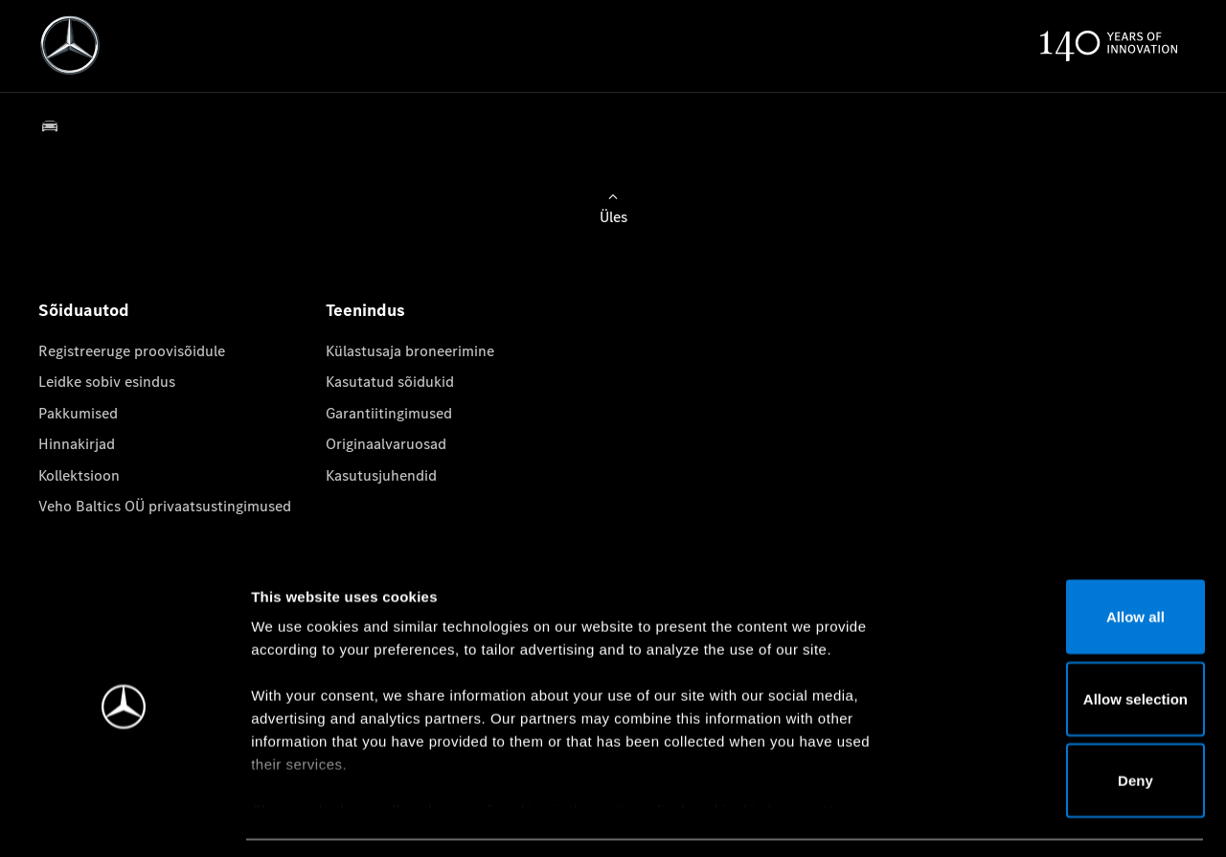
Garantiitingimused (389, 413)
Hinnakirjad (76, 444)
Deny (1066, 721)
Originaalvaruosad (386, 444)
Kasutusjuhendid (381, 475)
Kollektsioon (79, 475)
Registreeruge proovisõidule (131, 351)
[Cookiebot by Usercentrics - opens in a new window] (124, 819)
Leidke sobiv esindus (106, 382)
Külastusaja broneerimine (410, 351)
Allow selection (1065, 640)
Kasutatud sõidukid (390, 382)
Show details (1004, 819)
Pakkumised (78, 413)
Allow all (1066, 558)
